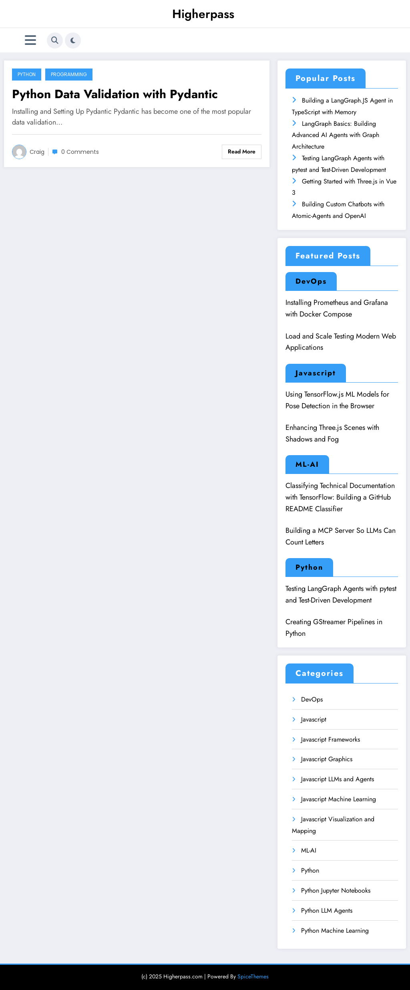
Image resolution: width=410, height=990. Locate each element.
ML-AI (307, 464)
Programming (69, 74)
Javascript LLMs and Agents (337, 779)
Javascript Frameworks (330, 739)
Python (27, 74)
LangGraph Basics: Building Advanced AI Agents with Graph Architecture (335, 135)
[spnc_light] (73, 40)
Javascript (315, 373)
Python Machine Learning (335, 930)
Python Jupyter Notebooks (335, 890)
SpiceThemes (253, 976)
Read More (241, 151)
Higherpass (203, 13)
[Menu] (30, 40)
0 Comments (80, 152)
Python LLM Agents (326, 910)
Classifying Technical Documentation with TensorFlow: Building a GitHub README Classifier (340, 497)
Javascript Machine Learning (338, 799)
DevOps (311, 281)
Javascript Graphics (326, 759)
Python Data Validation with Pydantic (115, 94)
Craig (37, 152)
